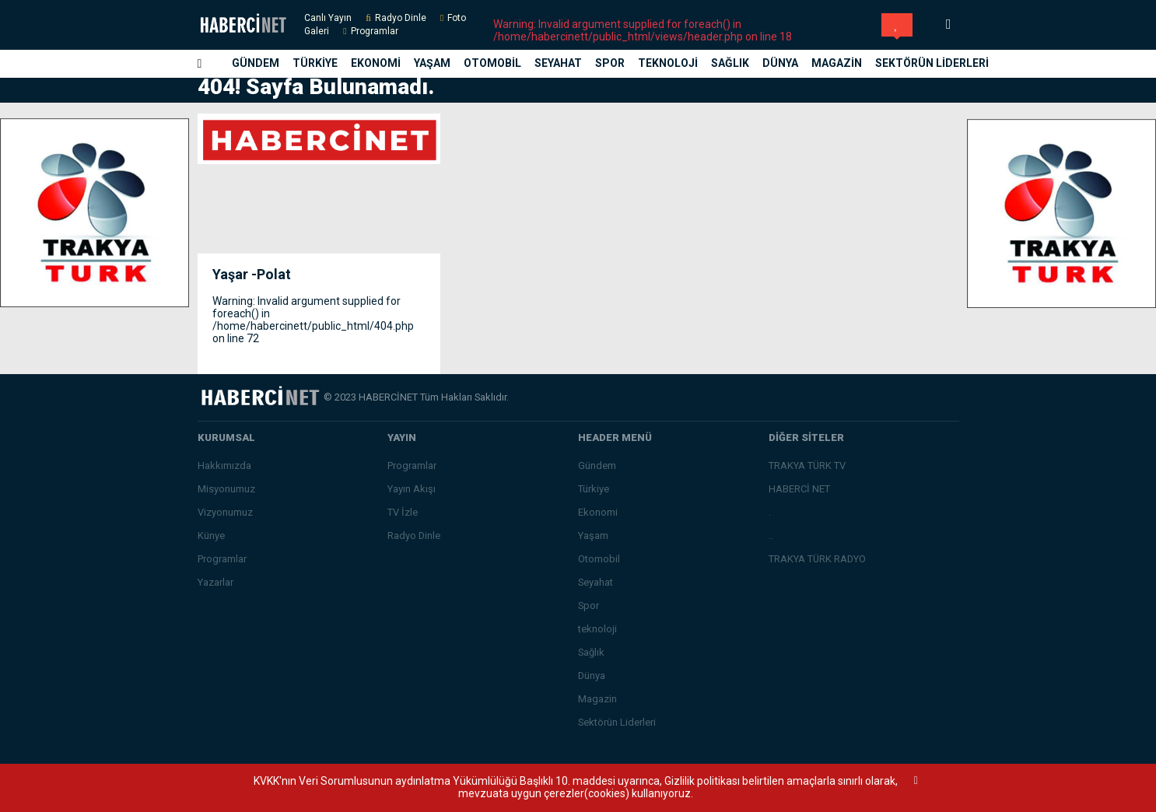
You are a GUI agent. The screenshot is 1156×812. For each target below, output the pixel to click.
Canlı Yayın (328, 17)
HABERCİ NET (799, 489)
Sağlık (730, 63)
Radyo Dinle (400, 17)
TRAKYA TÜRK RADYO (817, 559)
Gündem (255, 63)
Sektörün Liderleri (932, 63)
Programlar (374, 31)
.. (771, 535)
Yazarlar (215, 582)
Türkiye (315, 63)
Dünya (780, 63)
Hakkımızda (224, 465)
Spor (610, 63)
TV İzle (402, 512)
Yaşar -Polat (251, 274)
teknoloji (668, 63)
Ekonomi (376, 63)
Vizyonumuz (225, 512)
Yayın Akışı (411, 489)
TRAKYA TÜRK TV (807, 465)
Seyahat (558, 63)
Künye (211, 535)
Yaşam (432, 63)
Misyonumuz (226, 489)
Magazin (836, 63)
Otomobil (492, 63)
